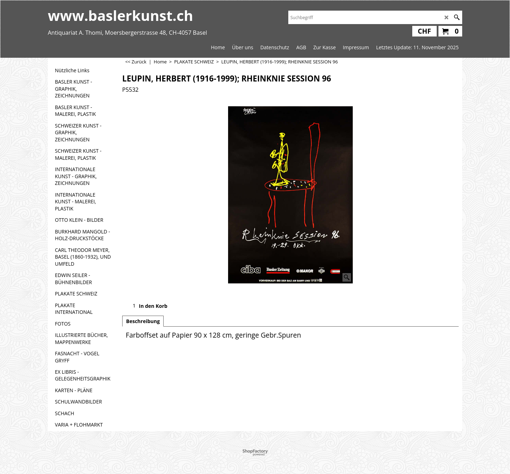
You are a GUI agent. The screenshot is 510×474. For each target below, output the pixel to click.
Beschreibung (143, 321)
